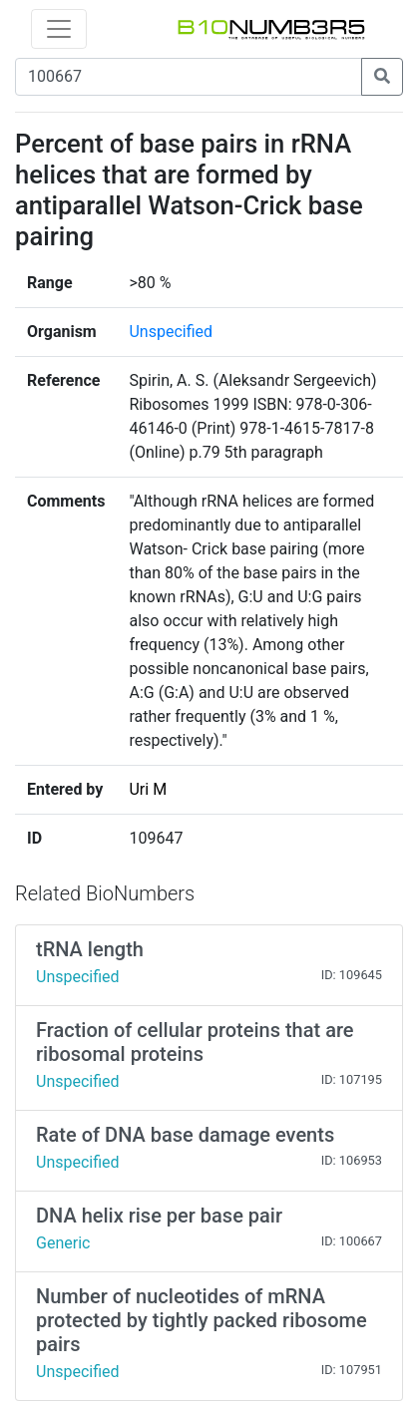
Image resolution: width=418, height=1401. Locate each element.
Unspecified (170, 331)
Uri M (148, 789)
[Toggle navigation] (59, 29)
